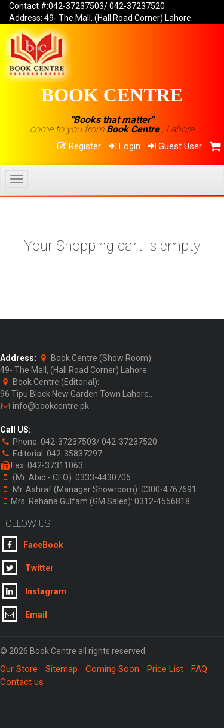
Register (79, 146)
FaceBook (32, 544)
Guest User (175, 146)
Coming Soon (112, 669)
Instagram (34, 591)
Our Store (19, 669)
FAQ (199, 669)
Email (24, 614)
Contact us (22, 682)
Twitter (28, 567)
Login (124, 146)
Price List (165, 669)
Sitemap (61, 669)
